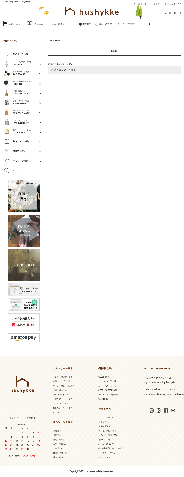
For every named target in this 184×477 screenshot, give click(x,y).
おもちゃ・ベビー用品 (62, 408)
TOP (50, 40)
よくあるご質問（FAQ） (109, 435)
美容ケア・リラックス (62, 399)
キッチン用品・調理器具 (63, 386)
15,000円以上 (104, 399)
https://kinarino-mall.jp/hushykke (159, 382)
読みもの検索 (105, 24)
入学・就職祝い (60, 444)
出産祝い (57, 435)
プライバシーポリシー (108, 453)
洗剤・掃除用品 (60, 390)
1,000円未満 (103, 377)
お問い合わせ (104, 439)
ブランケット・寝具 (62, 394)
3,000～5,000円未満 (107, 386)
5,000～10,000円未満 (107, 390)
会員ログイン (104, 422)
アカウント (138, 4)
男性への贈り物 (60, 457)
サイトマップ (104, 457)
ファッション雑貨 (61, 403)
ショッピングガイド (173, 4)
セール (56, 412)
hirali (57, 40)
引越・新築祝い (60, 439)
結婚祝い (57, 431)
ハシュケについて (58, 24)
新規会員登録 (104, 426)
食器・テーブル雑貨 (62, 381)
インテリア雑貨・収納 (62, 377)
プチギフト (58, 448)
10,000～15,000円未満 (108, 394)
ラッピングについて (107, 431)
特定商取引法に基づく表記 (110, 448)
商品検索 (87, 24)
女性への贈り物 (60, 453)
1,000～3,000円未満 (107, 381)
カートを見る (153, 4)
